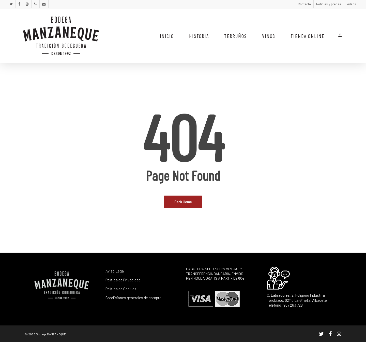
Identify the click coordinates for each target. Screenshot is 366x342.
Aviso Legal (115, 271)
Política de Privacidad (123, 280)
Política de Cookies (120, 288)
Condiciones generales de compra (133, 297)
